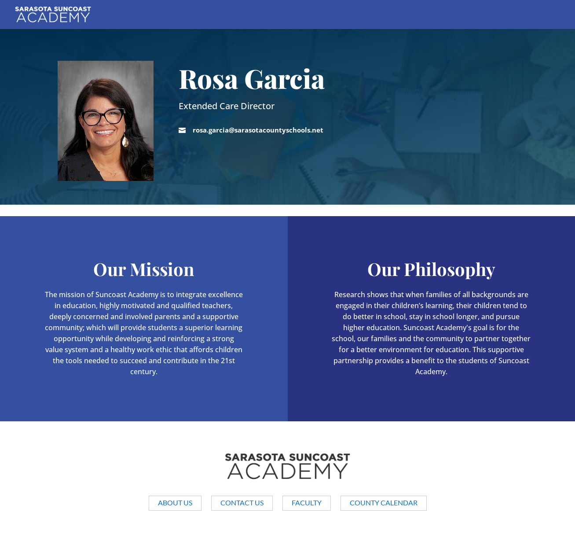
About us (175, 502)
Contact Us (242, 502)
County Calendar (384, 502)
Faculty (307, 502)
